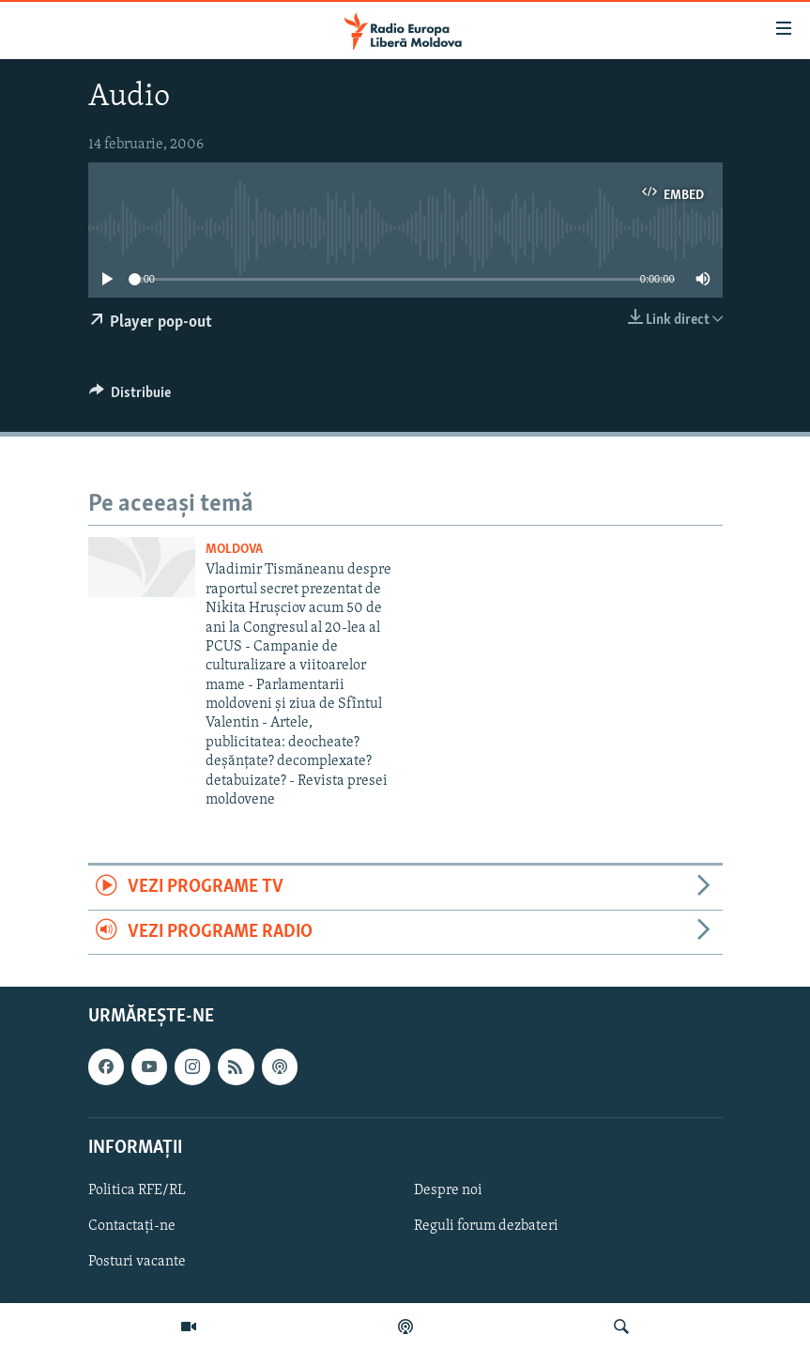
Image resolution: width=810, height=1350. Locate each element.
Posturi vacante (137, 1261)
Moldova (234, 550)
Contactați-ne (132, 1226)
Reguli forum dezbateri (486, 1226)
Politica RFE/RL (137, 1190)
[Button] (130, 397)
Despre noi (448, 1190)
